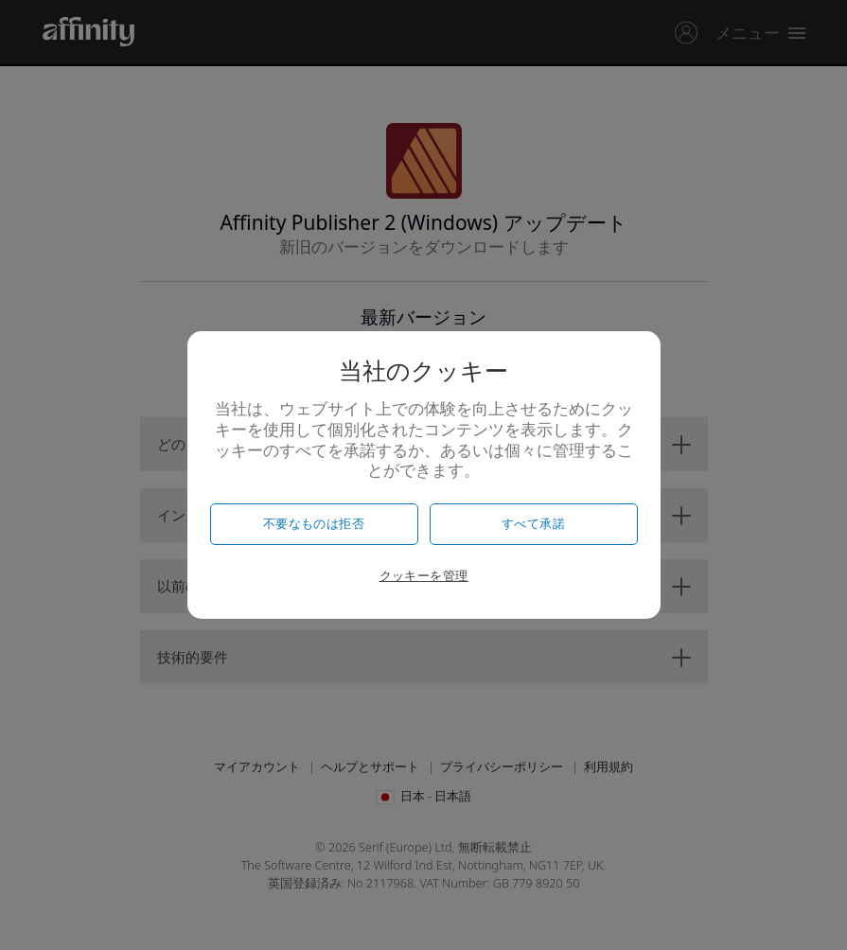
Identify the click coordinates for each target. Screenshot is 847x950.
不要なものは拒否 (313, 524)
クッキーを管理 (423, 576)
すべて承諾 (533, 524)
